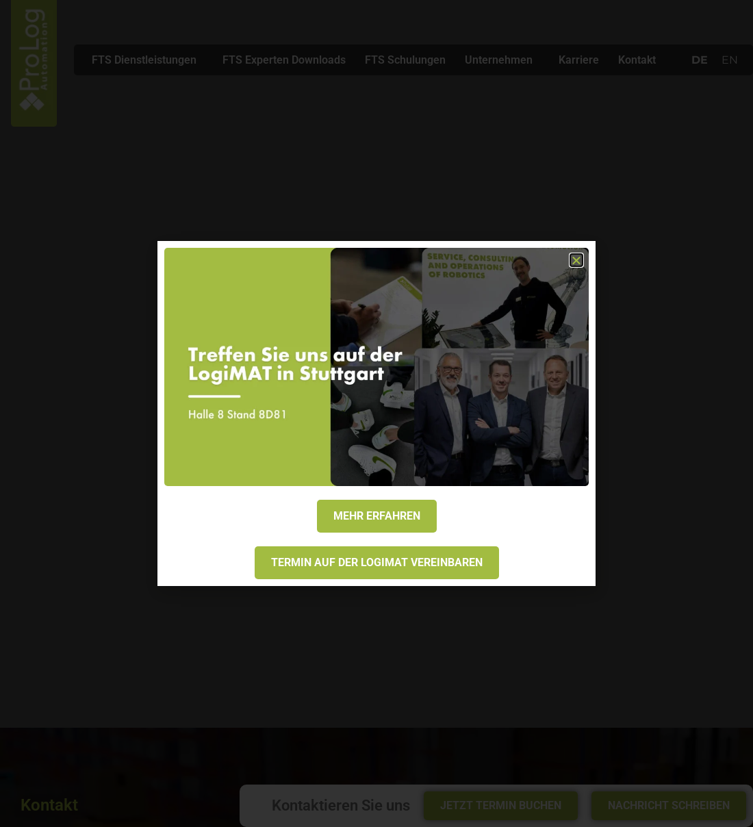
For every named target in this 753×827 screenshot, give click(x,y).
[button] (576, 260)
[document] (376, 413)
